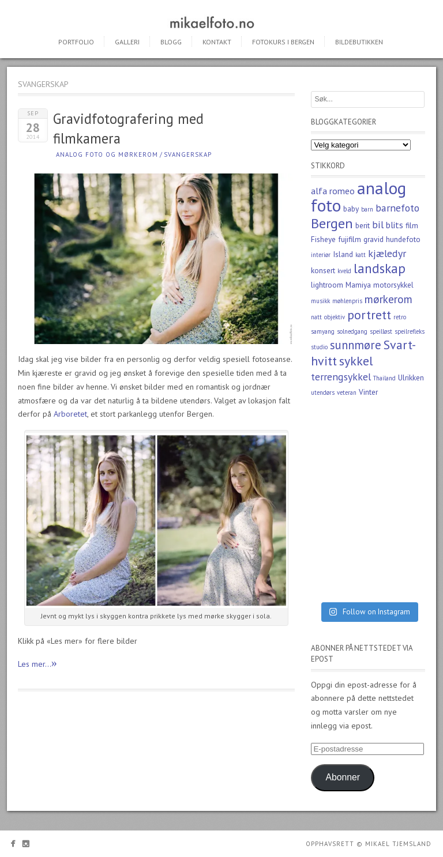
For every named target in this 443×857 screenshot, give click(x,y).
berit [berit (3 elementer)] (362, 225)
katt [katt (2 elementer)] (360, 255)
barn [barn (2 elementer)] (367, 209)
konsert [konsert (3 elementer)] (323, 270)
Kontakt (216, 41)
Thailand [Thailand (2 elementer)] (384, 378)
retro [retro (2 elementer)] (399, 317)
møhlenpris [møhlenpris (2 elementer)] (347, 301)
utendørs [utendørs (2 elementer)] (323, 392)
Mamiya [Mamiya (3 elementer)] (358, 285)
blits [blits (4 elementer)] (394, 225)
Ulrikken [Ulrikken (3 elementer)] (411, 377)
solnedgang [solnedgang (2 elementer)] (352, 331)
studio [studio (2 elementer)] (319, 347)
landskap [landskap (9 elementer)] (380, 268)
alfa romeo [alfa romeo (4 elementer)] (333, 191)
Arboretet (70, 414)
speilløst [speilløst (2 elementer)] (381, 331)
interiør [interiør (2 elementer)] (321, 255)
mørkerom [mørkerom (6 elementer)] (388, 299)
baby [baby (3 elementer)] (351, 208)
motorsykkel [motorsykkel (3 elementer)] (393, 285)
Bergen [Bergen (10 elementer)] (332, 223)
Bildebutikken (359, 41)
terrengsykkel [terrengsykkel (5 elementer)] (341, 376)
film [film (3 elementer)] (412, 225)
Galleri (127, 41)
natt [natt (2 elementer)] (316, 317)
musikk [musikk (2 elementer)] (320, 301)
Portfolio (76, 41)
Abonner (342, 777)
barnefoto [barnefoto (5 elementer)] (397, 207)
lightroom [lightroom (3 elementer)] (327, 285)
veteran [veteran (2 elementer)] (346, 392)
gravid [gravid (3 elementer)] (373, 239)
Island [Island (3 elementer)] (343, 254)
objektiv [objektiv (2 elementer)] (334, 317)
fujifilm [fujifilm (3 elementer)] (349, 239)
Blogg (171, 41)
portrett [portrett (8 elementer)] (369, 315)
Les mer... (37, 663)
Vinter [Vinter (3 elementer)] (368, 392)
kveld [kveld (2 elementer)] (344, 271)
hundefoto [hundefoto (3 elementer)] (403, 239)
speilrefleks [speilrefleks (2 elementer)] (410, 331)
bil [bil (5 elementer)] (378, 224)
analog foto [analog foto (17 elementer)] (358, 196)
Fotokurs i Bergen (283, 41)
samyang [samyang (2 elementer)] (323, 331)
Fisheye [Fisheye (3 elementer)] (323, 239)
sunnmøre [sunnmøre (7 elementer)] (355, 345)
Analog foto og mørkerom (107, 154)
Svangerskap (188, 154)
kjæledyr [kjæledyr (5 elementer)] (387, 253)
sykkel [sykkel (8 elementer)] (356, 361)
